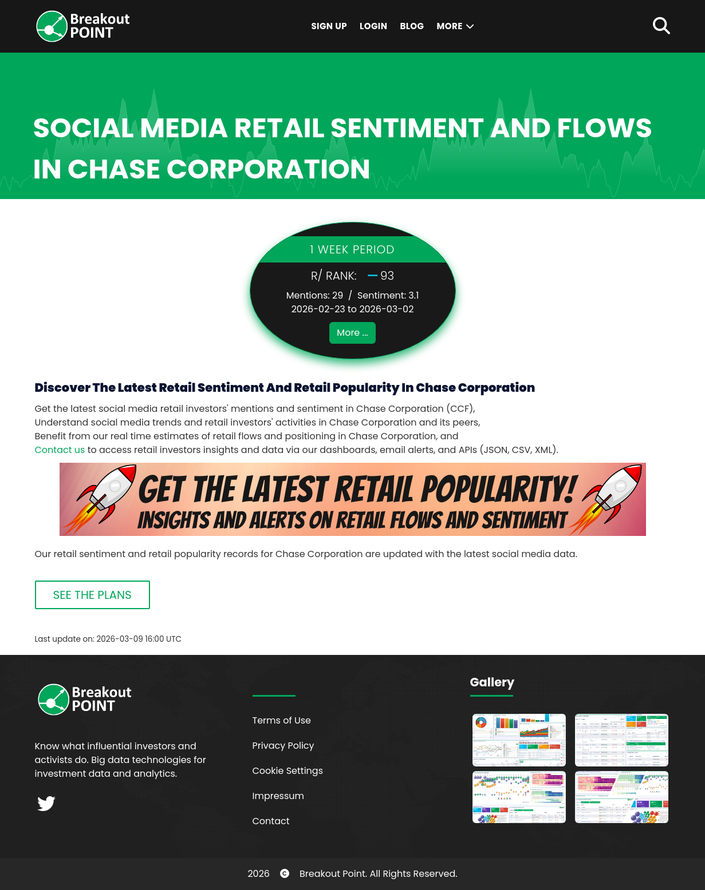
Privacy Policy (283, 745)
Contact (271, 821)
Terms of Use (282, 720)
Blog (412, 26)
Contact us (60, 449)
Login (373, 26)
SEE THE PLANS (92, 595)
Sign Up (329, 26)
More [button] (455, 26)
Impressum (279, 795)
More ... (352, 332)
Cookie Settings (288, 770)
